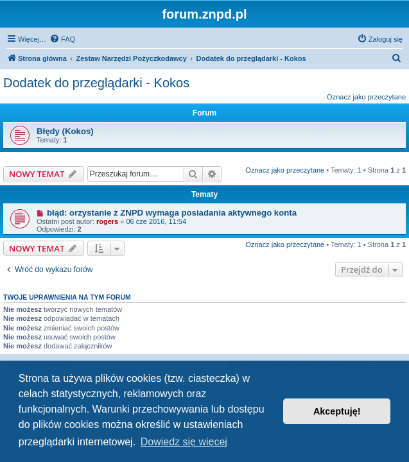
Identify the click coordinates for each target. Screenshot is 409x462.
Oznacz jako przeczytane (366, 97)
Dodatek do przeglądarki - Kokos (96, 83)
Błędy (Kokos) (65, 131)
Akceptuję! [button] (337, 411)
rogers (107, 221)
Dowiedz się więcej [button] (184, 441)
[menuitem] (62, 39)
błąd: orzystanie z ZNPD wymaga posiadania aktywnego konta (172, 213)
